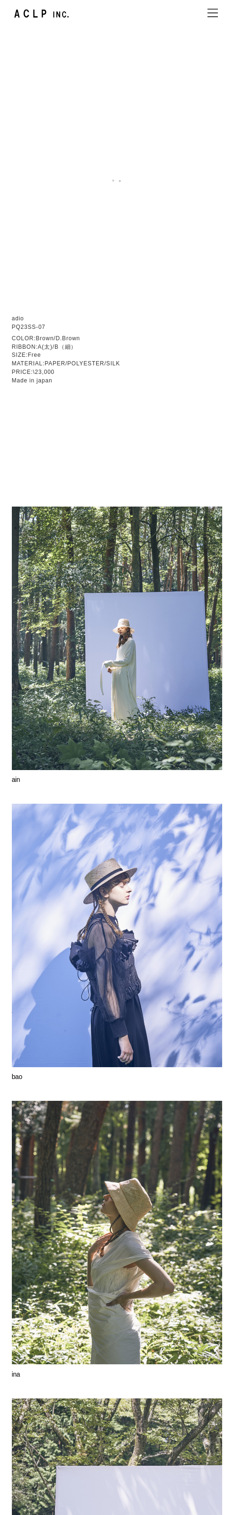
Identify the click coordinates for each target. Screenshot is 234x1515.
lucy (17, 1422)
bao (17, 828)
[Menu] (212, 12)
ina (16, 1125)
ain (16, 531)
